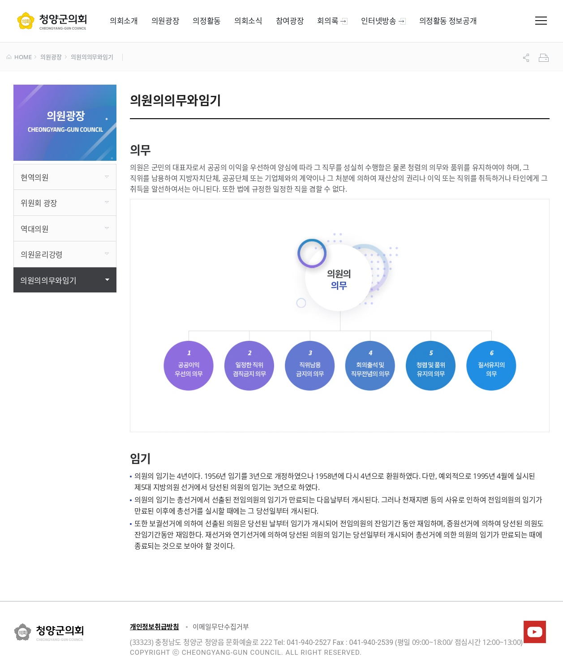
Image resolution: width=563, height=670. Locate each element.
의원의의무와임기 (92, 57)
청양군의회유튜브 (535, 632)
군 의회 (52, 20)
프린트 (544, 58)
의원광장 (50, 57)
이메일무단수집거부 (221, 626)
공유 (527, 58)
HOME (19, 57)
